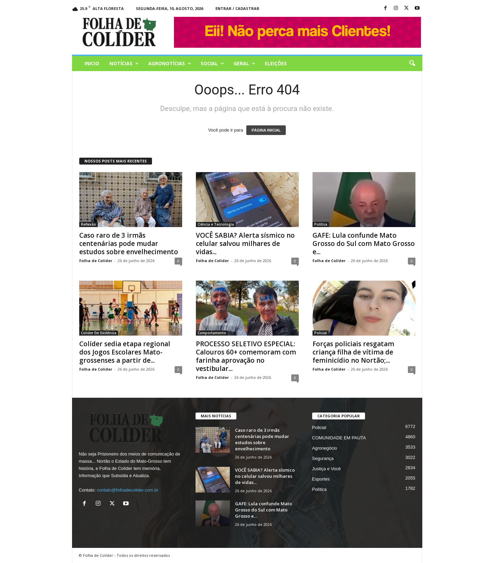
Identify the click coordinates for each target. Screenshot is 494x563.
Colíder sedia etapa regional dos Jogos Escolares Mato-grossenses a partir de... (124, 352)
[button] (412, 63)
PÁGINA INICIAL (266, 130)
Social (212, 63)
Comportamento (212, 332)
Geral (244, 63)
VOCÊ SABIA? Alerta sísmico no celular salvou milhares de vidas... (245, 243)
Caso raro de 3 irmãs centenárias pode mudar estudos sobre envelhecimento (128, 243)
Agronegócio (324, 448)
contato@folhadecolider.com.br (127, 490)
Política (320, 224)
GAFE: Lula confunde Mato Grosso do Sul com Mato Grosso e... (364, 243)
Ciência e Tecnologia (216, 224)
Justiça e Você (326, 468)
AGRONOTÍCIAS (169, 63)
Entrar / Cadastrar (237, 8)
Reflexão (88, 224)
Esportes (321, 479)
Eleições (276, 63)
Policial (320, 332)
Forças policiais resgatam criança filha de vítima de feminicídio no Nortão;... (353, 352)
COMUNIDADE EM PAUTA (339, 437)
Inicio (91, 63)
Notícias (124, 63)
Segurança (323, 458)
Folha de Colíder (95, 260)
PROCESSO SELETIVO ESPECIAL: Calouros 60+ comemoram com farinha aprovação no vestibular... (246, 356)
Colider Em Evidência (98, 332)
